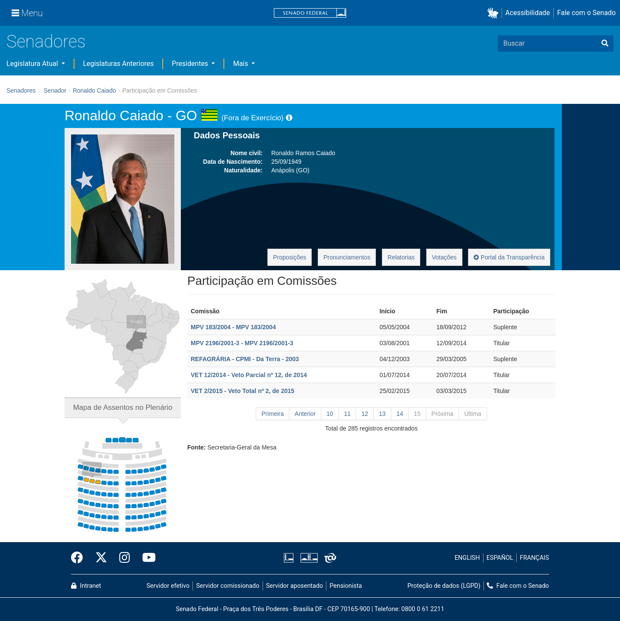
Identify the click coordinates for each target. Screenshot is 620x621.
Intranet (86, 586)
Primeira (272, 413)
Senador (54, 90)
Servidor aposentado (294, 586)
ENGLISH (467, 558)
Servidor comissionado (228, 586)
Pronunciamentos (346, 257)
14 (400, 413)
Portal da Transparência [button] (509, 257)
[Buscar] (605, 43)
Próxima (442, 413)
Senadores (46, 41)
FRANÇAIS (534, 558)
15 (417, 413)
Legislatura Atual (33, 63)
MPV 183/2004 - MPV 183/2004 (233, 327)
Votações (444, 257)
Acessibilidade (527, 13)
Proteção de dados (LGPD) (443, 586)
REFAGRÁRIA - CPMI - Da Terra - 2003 (245, 359)
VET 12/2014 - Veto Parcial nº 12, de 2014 (249, 374)
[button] (494, 13)
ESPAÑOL (500, 558)
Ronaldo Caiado (94, 90)
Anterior (305, 413)
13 (382, 413)
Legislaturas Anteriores (118, 63)
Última (472, 413)
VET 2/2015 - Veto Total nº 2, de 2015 (242, 390)
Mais (241, 63)
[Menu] (27, 13)
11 (347, 413)
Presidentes (191, 63)
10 (329, 413)
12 (364, 413)
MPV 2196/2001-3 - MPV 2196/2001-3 (242, 343)
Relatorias (401, 257)
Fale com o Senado (586, 13)
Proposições (289, 257)
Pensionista (346, 586)
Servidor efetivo (167, 586)
